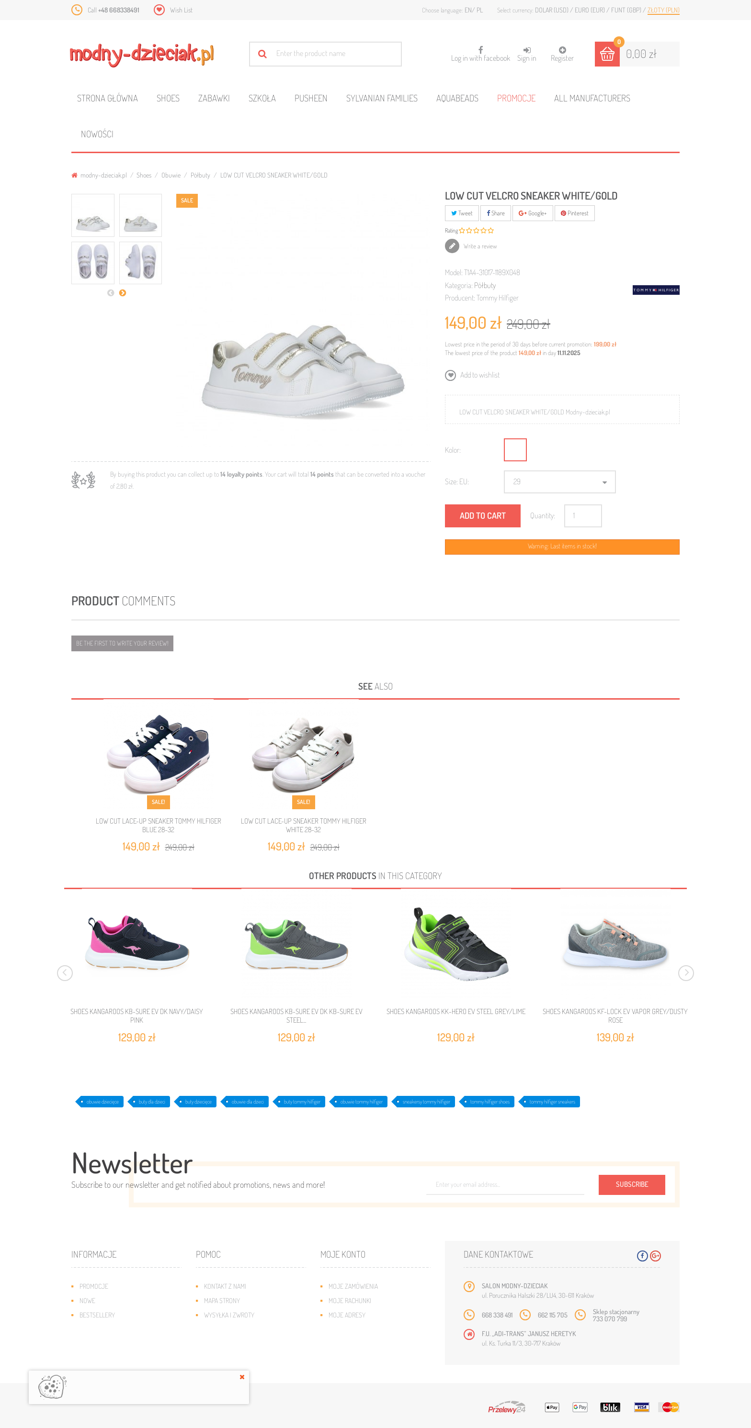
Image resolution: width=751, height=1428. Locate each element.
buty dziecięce (198, 1101)
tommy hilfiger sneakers (552, 1101)
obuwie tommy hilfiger (362, 1101)
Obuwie (171, 175)
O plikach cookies (105, 1343)
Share (496, 213)
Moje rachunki (350, 1300)
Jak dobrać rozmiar (232, 1329)
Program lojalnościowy (115, 1329)
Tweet (462, 213)
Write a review (479, 246)
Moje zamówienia (353, 1286)
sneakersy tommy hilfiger (426, 1101)
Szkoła (262, 98)
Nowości (97, 134)
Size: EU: (457, 481)
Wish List (181, 10)
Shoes (168, 98)
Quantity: (542, 515)
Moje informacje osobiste (367, 1329)
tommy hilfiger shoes (490, 1101)
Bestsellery (97, 1315)
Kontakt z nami (225, 1286)
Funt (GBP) (627, 10)
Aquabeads (457, 98)
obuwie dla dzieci (248, 1101)
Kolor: (453, 450)
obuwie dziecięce (103, 1101)
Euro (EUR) (590, 10)
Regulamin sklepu (229, 1343)
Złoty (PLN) (664, 10)
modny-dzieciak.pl (99, 175)
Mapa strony (222, 1300)
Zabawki (214, 98)
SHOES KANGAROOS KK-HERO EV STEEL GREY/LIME (456, 1011)
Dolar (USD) (552, 10)
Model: (454, 272)
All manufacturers (592, 98)
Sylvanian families (382, 98)
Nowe (87, 1300)
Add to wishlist (479, 374)
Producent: (460, 297)
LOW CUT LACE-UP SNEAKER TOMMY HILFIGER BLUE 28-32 (158, 825)
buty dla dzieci (152, 1101)
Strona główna (107, 98)
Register (562, 54)
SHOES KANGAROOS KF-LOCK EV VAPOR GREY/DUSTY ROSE (615, 1016)
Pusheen (311, 98)
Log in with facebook (480, 51)
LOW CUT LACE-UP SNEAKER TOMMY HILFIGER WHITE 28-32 (303, 825)
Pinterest (575, 213)
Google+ (533, 213)
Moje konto (342, 1254)
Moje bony (344, 1343)
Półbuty (200, 175)
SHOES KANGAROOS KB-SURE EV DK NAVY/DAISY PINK (136, 1016)
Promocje (516, 98)
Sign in (526, 54)
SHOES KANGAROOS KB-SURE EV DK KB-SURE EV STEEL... (296, 1016)
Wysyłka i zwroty (229, 1315)
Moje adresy (347, 1315)
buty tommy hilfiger (302, 1101)
